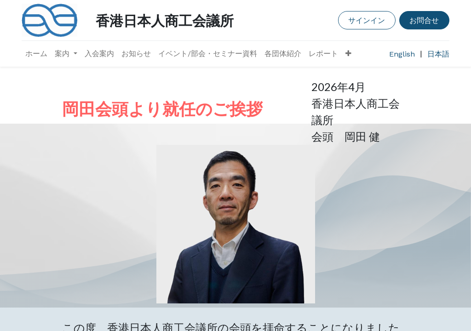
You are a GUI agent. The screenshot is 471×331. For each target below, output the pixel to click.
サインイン (366, 20)
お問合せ (424, 20)
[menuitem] (36, 54)
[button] (348, 54)
